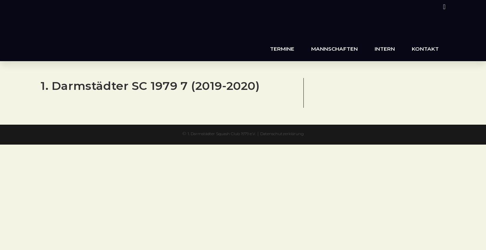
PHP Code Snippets (216, 147)
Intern (385, 49)
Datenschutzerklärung (291, 133)
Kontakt (425, 49)
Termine (282, 49)
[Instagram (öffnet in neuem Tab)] (443, 6)
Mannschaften (334, 49)
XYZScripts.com (274, 147)
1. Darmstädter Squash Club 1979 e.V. (217, 133)
